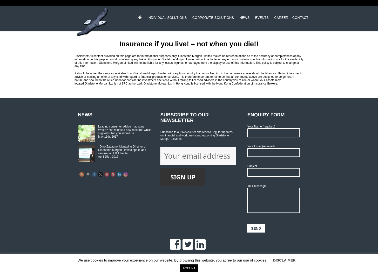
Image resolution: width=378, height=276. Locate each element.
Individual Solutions (167, 19)
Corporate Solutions (213, 19)
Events (262, 19)
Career (281, 19)
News (244, 19)
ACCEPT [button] (189, 268)
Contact (300, 19)
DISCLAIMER (284, 260)
